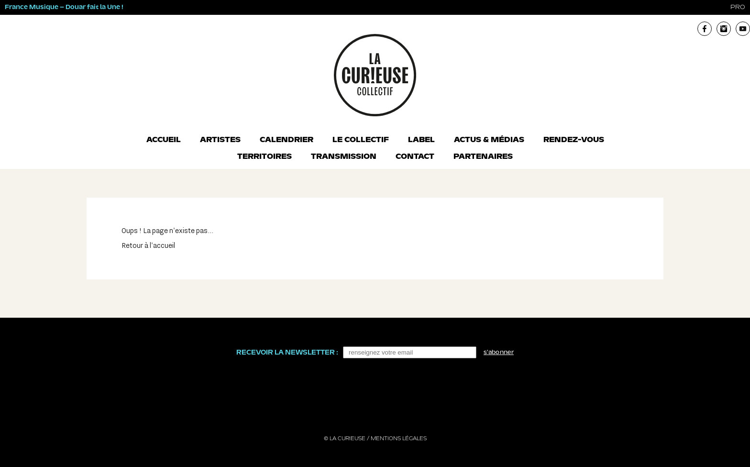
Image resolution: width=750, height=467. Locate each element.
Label (421, 140)
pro (737, 7)
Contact (415, 157)
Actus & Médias (489, 140)
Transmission (343, 157)
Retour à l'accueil (148, 246)
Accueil (163, 140)
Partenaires (483, 157)
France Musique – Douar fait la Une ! (64, 7)
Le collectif (360, 140)
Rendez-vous (573, 140)
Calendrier (286, 140)
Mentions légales (399, 438)
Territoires (264, 157)
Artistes (220, 140)
